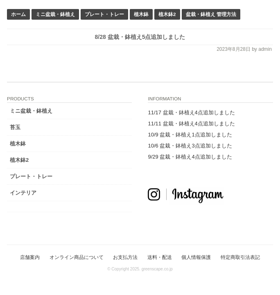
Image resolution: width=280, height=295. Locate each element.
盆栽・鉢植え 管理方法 (211, 14)
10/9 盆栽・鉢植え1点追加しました (190, 135)
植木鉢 (141, 14)
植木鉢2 (167, 14)
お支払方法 (125, 257)
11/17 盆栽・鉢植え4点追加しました (191, 112)
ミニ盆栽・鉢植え (55, 14)
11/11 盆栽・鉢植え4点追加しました (191, 123)
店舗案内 (30, 257)
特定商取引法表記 (240, 257)
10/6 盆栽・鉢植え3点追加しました (190, 146)
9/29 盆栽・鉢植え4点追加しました (190, 157)
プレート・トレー (104, 14)
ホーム (18, 14)
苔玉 (15, 127)
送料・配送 (159, 257)
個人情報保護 (196, 257)
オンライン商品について (77, 257)
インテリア (23, 193)
